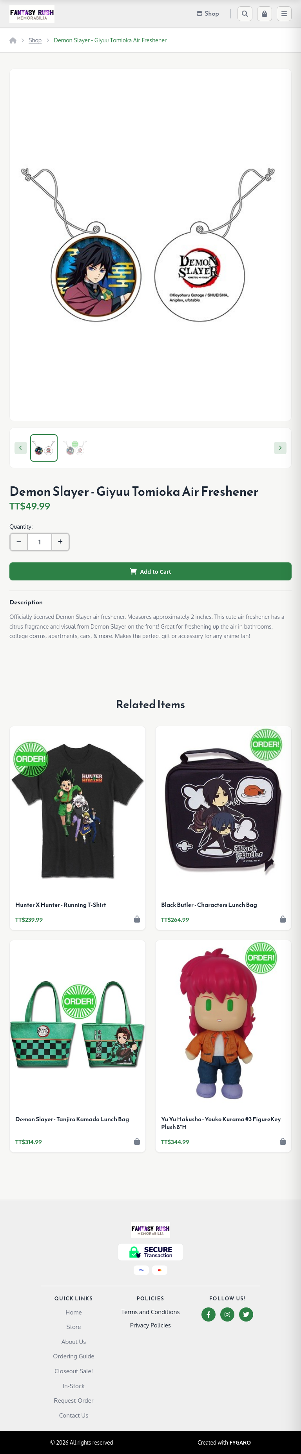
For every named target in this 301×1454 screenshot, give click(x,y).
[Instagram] (227, 1314)
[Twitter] (246, 1314)
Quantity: (21, 526)
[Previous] (21, 448)
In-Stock (74, 1386)
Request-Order (74, 1400)
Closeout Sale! (73, 1371)
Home (73, 1312)
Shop (35, 40)
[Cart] (264, 13)
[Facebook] (208, 1314)
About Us (74, 1341)
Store (74, 1327)
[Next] (280, 448)
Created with (224, 1442)
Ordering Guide (73, 1356)
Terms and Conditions (150, 1312)
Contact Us (74, 1415)
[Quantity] (39, 542)
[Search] (245, 13)
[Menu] (284, 13)
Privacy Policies (150, 1325)
